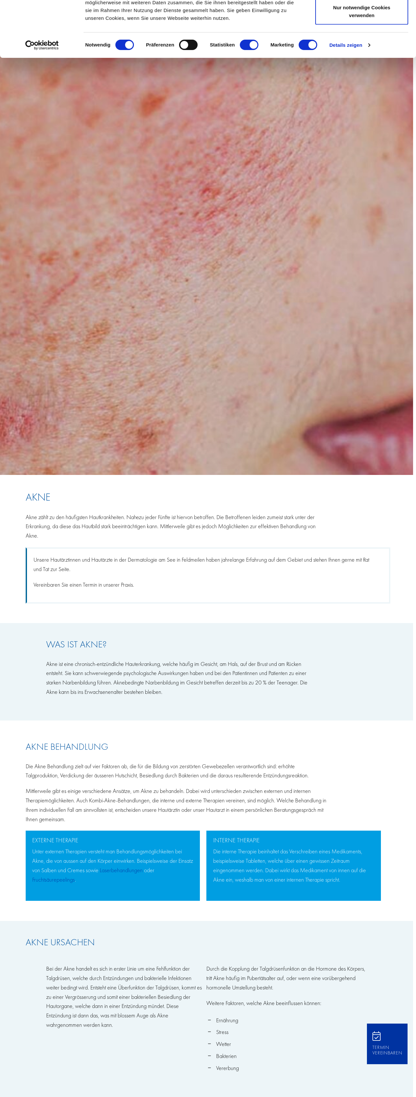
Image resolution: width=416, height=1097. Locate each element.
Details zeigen (345, 97)
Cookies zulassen (361, 17)
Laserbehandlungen (121, 870)
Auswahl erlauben (362, 38)
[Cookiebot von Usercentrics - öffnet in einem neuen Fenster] (42, 97)
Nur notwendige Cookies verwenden (361, 63)
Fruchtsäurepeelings (53, 879)
